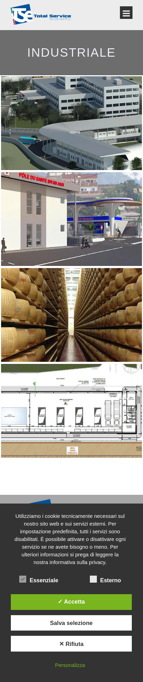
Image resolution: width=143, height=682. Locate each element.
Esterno (105, 579)
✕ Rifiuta (71, 644)
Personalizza (70, 665)
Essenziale (38, 579)
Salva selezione (71, 623)
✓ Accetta (71, 601)
